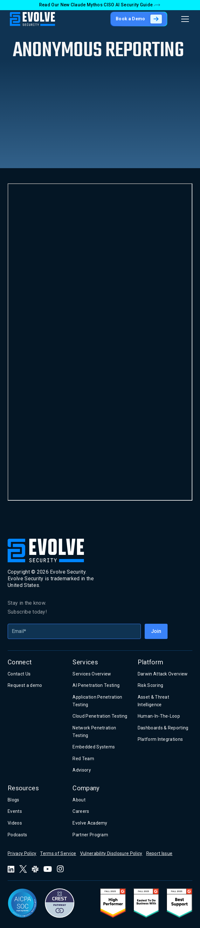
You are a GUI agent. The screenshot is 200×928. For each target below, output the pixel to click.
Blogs (13, 799)
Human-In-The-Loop (159, 716)
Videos (15, 823)
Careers (80, 811)
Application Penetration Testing (97, 700)
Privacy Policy (22, 853)
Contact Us (19, 673)
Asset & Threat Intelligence (153, 700)
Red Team (83, 758)
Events (15, 811)
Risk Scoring (150, 685)
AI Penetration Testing (96, 685)
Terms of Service (58, 853)
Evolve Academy (89, 823)
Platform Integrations (160, 739)
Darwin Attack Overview (163, 673)
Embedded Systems (93, 746)
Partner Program (90, 834)
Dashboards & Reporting (163, 727)
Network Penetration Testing (94, 731)
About (79, 799)
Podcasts (17, 834)
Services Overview (91, 673)
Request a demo (25, 685)
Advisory (81, 770)
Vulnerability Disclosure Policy (111, 853)
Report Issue (159, 853)
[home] (32, 19)
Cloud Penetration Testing (99, 716)
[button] (183, 19)
